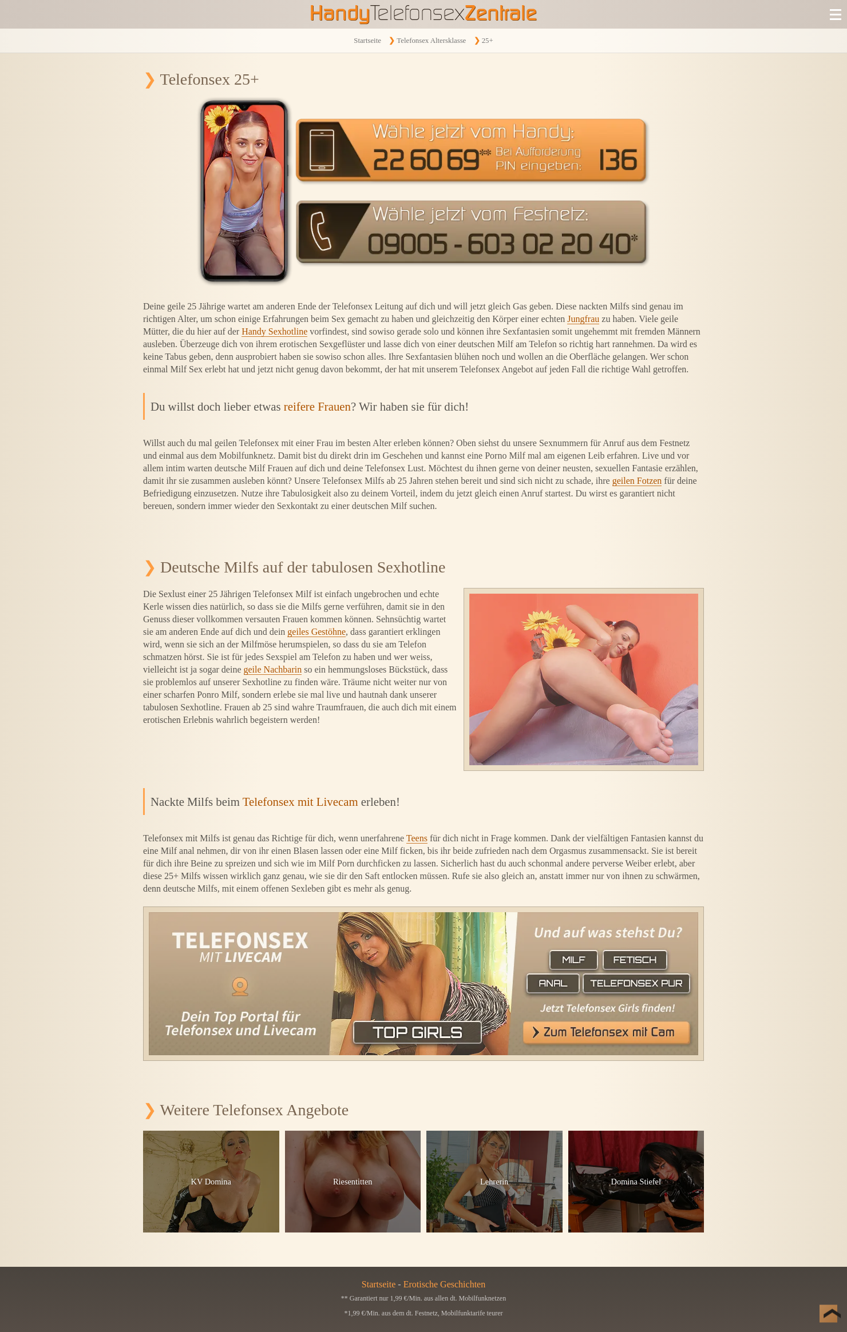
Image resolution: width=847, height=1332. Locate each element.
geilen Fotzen (637, 481)
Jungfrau (583, 319)
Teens (417, 838)
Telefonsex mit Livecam (300, 801)
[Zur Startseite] (423, 14)
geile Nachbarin (273, 669)
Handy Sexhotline (274, 331)
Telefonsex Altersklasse (431, 41)
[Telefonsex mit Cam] (423, 983)
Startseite (367, 41)
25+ (487, 41)
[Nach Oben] (824, 1309)
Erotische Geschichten (444, 1284)
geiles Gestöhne (316, 632)
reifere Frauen (317, 406)
